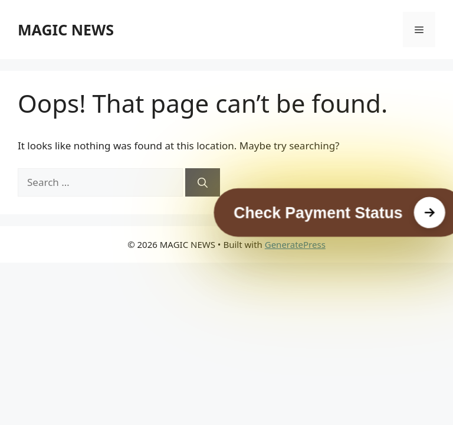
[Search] (202, 182)
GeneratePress (295, 244)
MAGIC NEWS (66, 29)
